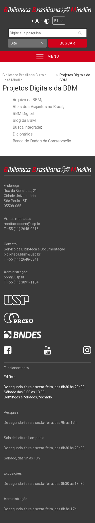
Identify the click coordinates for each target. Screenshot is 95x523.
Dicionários (23, 134)
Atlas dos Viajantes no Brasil (38, 106)
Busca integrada (27, 127)
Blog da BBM (24, 120)
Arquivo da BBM (27, 99)
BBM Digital (23, 113)
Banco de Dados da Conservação (42, 141)
